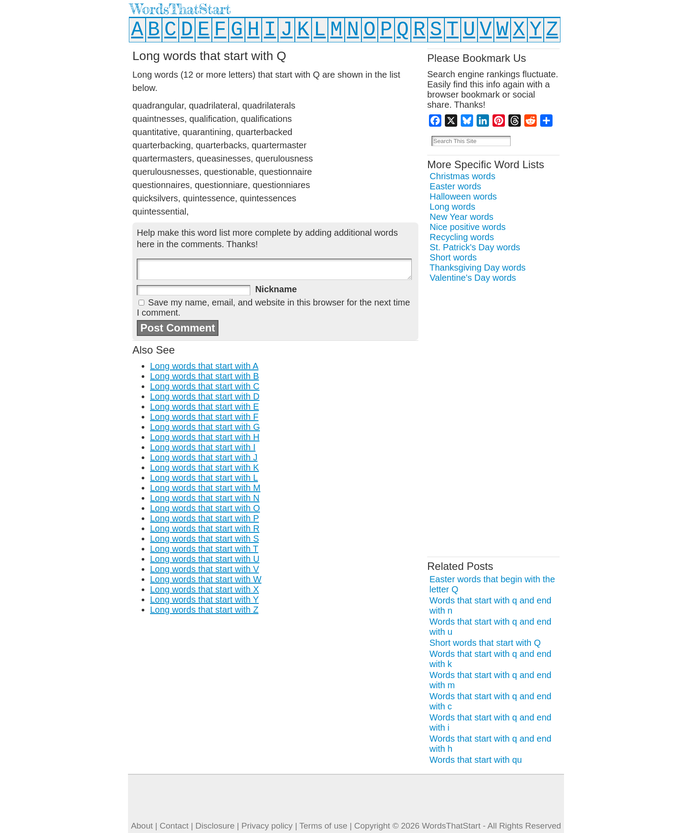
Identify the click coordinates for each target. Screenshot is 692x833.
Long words (452, 206)
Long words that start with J (203, 457)
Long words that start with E (204, 406)
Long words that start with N (205, 498)
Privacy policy (267, 825)
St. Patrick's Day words (475, 247)
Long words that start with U (205, 559)
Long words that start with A (204, 366)
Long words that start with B (204, 376)
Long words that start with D (205, 396)
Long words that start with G (205, 427)
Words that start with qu (475, 760)
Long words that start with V (204, 569)
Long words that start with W (205, 579)
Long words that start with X (204, 589)
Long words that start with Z (204, 609)
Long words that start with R (205, 528)
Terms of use (323, 825)
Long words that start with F (204, 417)
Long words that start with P (204, 518)
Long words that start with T (204, 549)
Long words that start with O (205, 508)
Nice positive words (468, 227)
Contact (174, 825)
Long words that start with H (205, 437)
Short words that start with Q (485, 643)
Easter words (455, 186)
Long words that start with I (203, 447)
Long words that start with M (205, 488)
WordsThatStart (180, 9)
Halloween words (463, 196)
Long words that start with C (205, 386)
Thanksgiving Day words (477, 267)
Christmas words (463, 176)
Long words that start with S (204, 538)
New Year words (462, 217)
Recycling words (462, 237)
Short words (453, 257)
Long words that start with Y (204, 599)
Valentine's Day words (473, 278)
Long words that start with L (204, 477)
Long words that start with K (204, 467)
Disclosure (215, 825)
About (142, 825)
